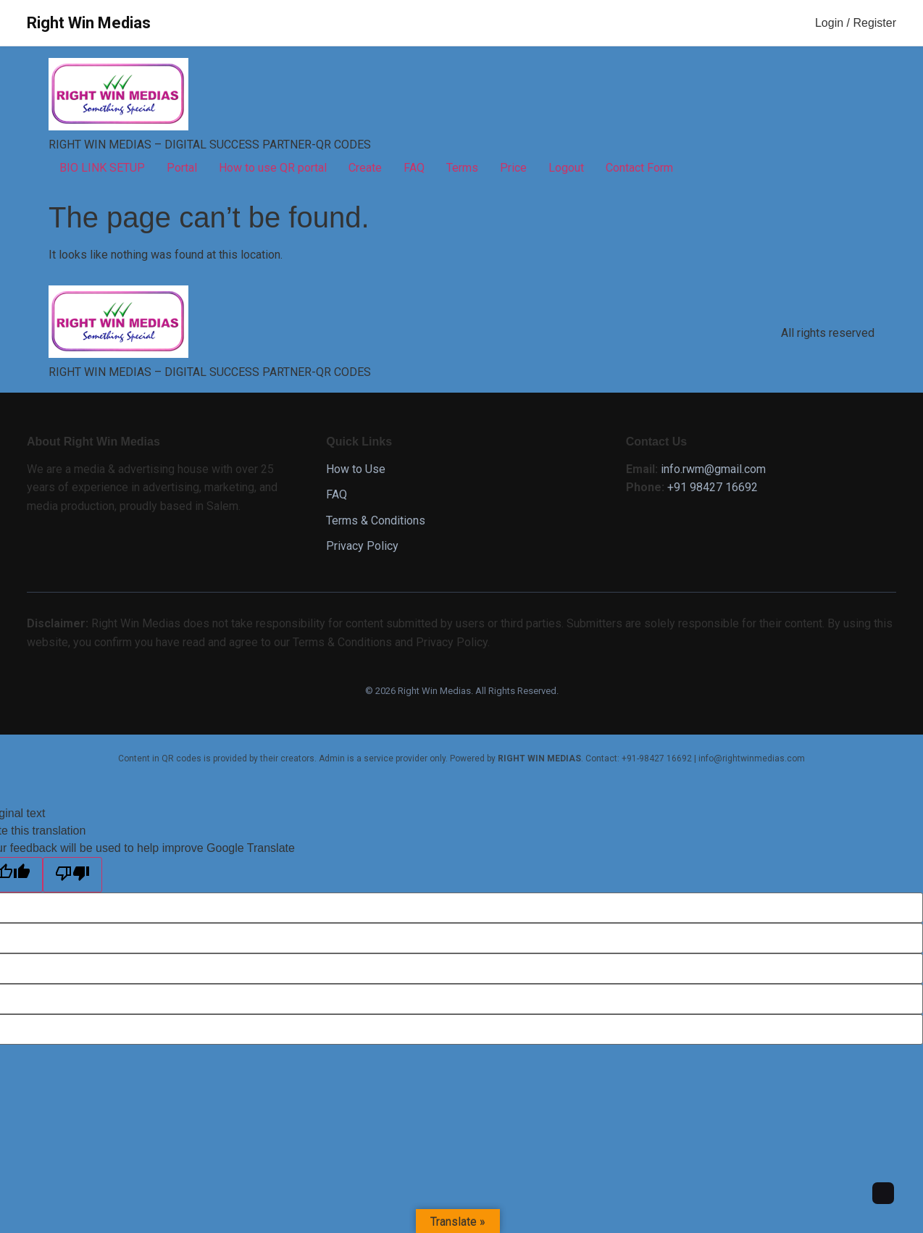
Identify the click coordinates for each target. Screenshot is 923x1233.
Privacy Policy (362, 546)
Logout (566, 168)
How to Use (355, 469)
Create (365, 168)
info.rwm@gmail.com (713, 469)
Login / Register (855, 23)
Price (513, 168)
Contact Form (639, 168)
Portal (182, 168)
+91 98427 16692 (712, 487)
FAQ (414, 168)
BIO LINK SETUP (102, 168)
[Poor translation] (72, 875)
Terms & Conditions (375, 520)
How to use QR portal (273, 168)
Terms (462, 168)
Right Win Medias (89, 23)
